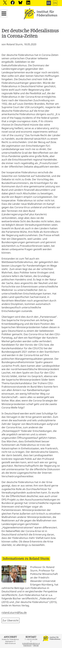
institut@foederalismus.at (31, 643)
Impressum (27, 645)
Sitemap (36, 645)
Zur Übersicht (10, 620)
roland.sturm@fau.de (14, 612)
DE (48, 3)
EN (55, 3)
